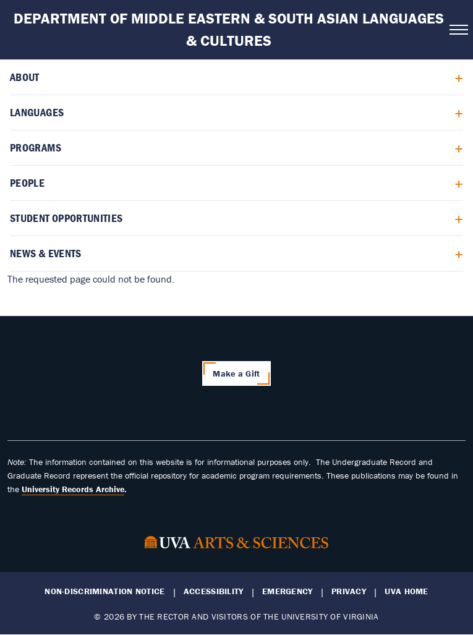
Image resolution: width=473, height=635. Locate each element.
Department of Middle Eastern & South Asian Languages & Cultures (229, 29)
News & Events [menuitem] (46, 253)
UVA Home (406, 591)
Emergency (287, 591)
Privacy (348, 591)
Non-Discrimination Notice (104, 591)
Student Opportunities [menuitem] (66, 218)
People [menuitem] (27, 183)
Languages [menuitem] (37, 112)
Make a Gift (236, 373)
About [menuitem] (25, 77)
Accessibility (214, 591)
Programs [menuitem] (35, 147)
